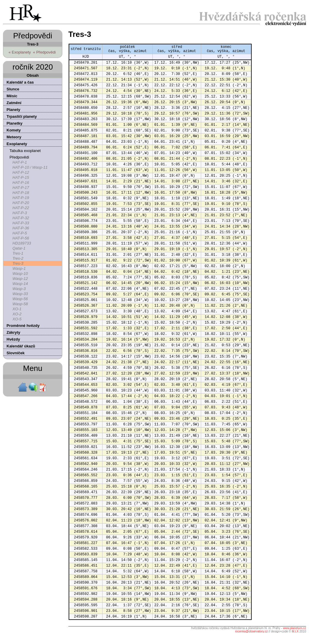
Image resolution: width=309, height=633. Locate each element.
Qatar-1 (19, 248)
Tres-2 (17, 258)
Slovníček (16, 353)
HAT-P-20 (20, 202)
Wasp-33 (20, 294)
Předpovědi (19, 157)
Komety (14, 130)
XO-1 (16, 309)
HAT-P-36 (20, 228)
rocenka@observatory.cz (251, 631)
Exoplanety (17, 144)
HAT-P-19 (20, 197)
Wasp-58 (20, 304)
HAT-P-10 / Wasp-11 (30, 167)
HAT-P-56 (20, 238)
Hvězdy (13, 339)
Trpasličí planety (22, 116)
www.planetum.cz (294, 628)
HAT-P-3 (19, 213)
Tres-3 (17, 263)
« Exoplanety (20, 52)
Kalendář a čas (20, 82)
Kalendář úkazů (21, 346)
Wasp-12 (20, 278)
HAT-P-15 (20, 177)
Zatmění (14, 103)
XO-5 (16, 319)
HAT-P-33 (20, 223)
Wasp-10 (20, 273)
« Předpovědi (44, 52)
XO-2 (16, 314)
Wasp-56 (20, 299)
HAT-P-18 (20, 192)
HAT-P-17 (20, 187)
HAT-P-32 (20, 218)
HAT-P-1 (19, 162)
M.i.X (295, 631)
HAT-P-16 (20, 182)
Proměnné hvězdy (23, 325)
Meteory (14, 137)
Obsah (33, 75)
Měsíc (12, 96)
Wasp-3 (19, 288)
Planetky (14, 123)
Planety (13, 109)
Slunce (13, 89)
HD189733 (21, 243)
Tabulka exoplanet (25, 150)
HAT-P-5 (19, 233)
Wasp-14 (20, 283)
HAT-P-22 (20, 208)
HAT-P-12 (20, 172)
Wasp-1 (19, 268)
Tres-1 (17, 253)
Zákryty (13, 332)
